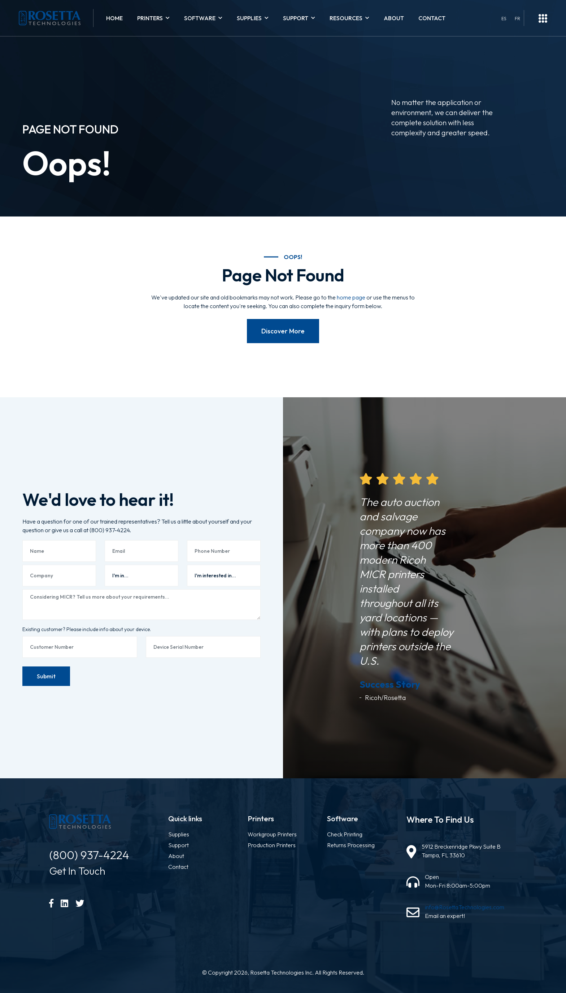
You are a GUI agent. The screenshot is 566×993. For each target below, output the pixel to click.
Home (114, 18)
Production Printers (272, 845)
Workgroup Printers (272, 834)
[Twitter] (79, 903)
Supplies (178, 834)
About (394, 18)
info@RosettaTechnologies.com (464, 907)
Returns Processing (351, 845)
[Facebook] (51, 903)
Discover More (283, 331)
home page (351, 297)
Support (178, 845)
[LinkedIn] (64, 903)
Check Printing (344, 834)
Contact (431, 18)
